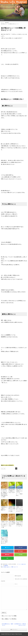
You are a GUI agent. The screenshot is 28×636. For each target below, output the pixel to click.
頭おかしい (9, 566)
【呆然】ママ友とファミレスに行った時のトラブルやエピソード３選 (4, 524)
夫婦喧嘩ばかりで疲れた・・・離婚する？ (4, 508)
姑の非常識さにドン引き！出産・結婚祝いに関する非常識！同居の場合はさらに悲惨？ (4, 493)
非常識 (4, 566)
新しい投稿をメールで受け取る (9, 618)
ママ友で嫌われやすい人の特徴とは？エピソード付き (11, 523)
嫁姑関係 (6, 565)
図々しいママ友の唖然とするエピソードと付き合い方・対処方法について (4, 540)
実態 (12, 566)
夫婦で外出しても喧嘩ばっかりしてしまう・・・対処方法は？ (19, 492)
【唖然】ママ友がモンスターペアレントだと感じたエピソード (19, 509)
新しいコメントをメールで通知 (9, 615)
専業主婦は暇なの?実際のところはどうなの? (11, 491)
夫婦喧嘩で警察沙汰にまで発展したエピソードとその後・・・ (11, 509)
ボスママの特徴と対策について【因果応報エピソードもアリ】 (19, 523)
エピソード (16, 566)
